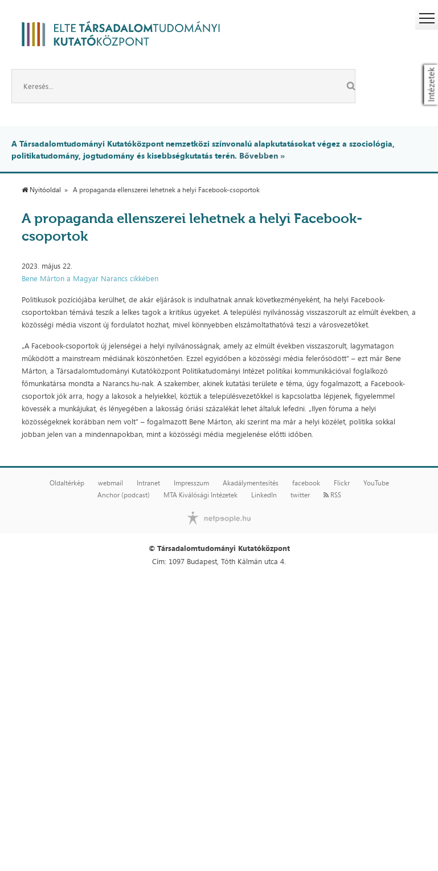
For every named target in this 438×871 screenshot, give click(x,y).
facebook (306, 483)
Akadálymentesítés (251, 483)
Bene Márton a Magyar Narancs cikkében (90, 278)
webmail (110, 483)
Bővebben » (262, 155)
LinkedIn (264, 495)
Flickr (342, 483)
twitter (300, 495)
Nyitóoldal (41, 190)
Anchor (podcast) (123, 495)
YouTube (376, 483)
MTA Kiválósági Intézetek (200, 495)
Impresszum (191, 483)
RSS (332, 495)
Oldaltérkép (67, 483)
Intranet (148, 483)
